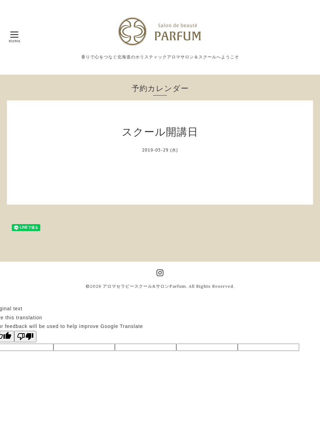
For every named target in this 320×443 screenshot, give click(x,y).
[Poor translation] (25, 336)
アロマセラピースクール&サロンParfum (144, 286)
